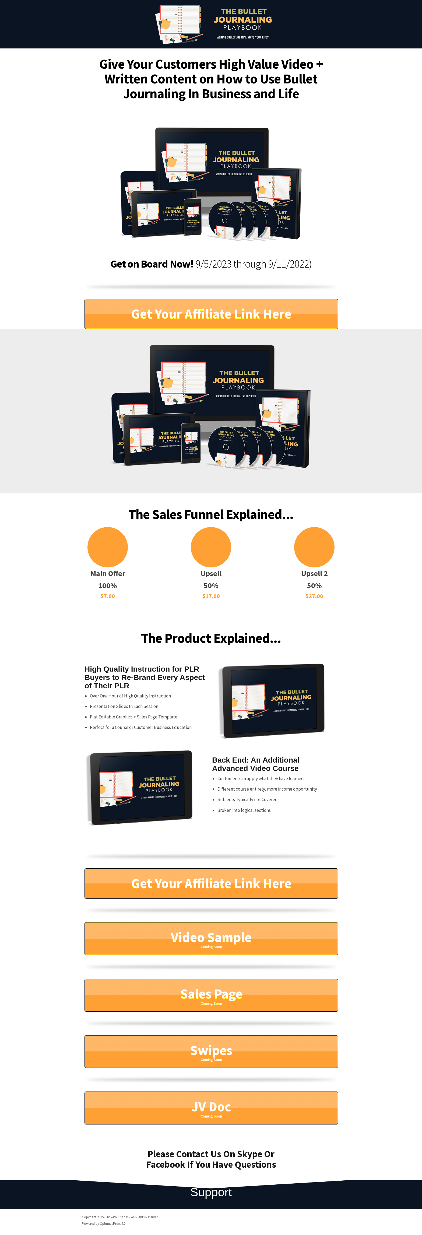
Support (211, 1192)
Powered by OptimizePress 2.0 (103, 1223)
